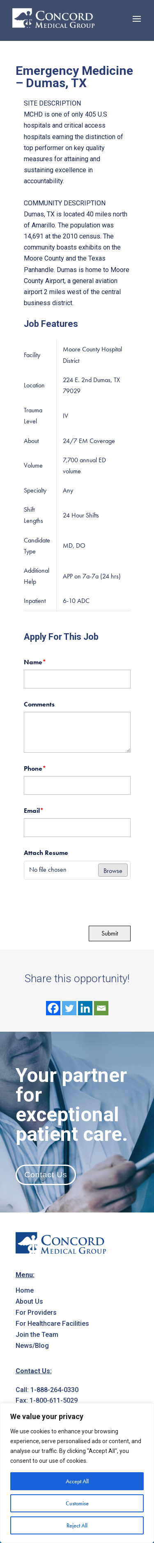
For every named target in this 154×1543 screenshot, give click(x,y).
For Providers (36, 1312)
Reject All (77, 1525)
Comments (39, 704)
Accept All (77, 1481)
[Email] (101, 1008)
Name (35, 662)
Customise (77, 1503)
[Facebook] (53, 1008)
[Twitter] (69, 1008)
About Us (29, 1301)
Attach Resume (46, 852)
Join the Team (37, 1334)
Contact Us (46, 1174)
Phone (35, 768)
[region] (77, 1473)
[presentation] (80, 902)
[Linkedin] (85, 1008)
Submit (109, 933)
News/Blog (32, 1346)
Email (34, 810)
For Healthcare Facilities (52, 1323)
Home (25, 1290)
